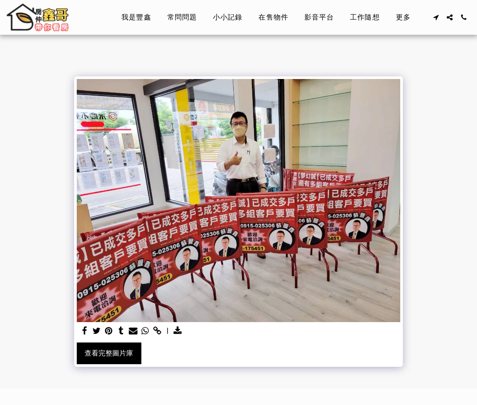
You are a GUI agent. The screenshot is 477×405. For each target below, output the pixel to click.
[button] (435, 17)
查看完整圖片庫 (109, 353)
